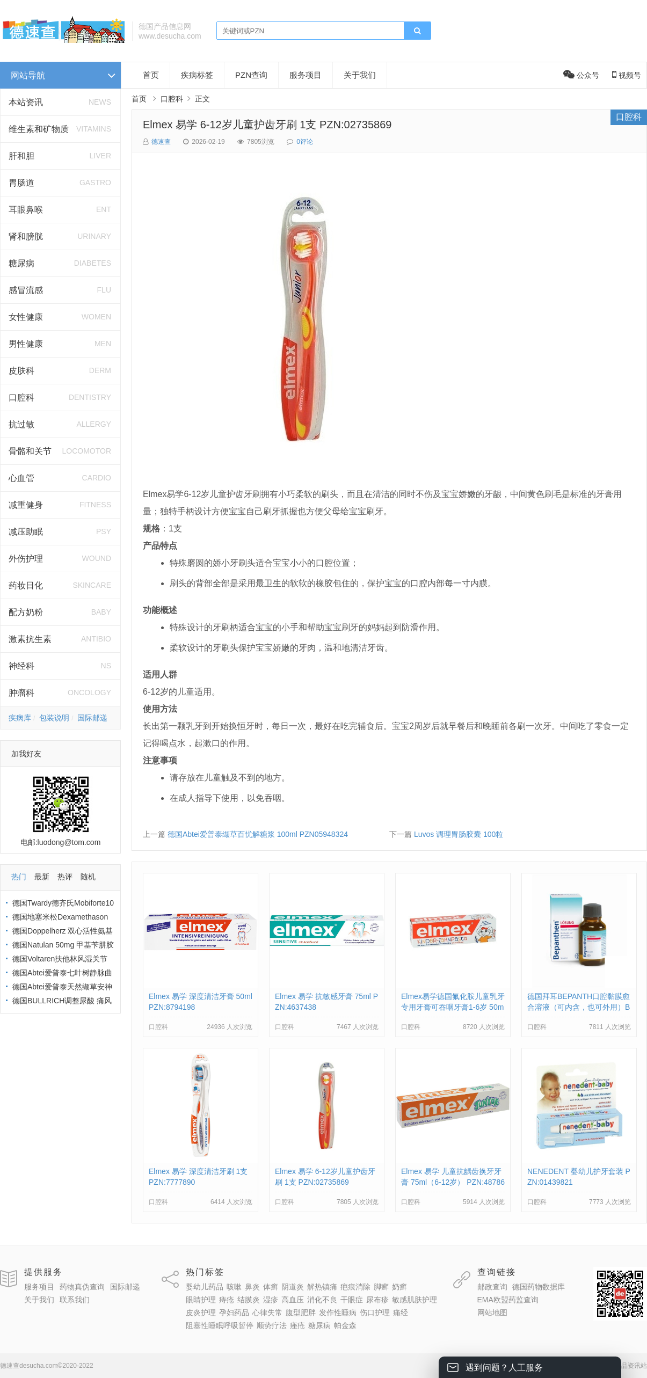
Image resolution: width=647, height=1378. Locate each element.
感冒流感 (26, 290)
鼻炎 (252, 1286)
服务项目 (305, 74)
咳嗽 (234, 1286)
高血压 (292, 1299)
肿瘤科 (21, 692)
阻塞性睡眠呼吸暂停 (219, 1325)
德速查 (161, 141)
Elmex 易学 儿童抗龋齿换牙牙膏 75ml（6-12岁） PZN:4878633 (453, 1182)
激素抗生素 (30, 639)
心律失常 (267, 1312)
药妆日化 (26, 585)
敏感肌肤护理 (414, 1299)
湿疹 (270, 1299)
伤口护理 (375, 1312)
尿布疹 (377, 1299)
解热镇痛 (322, 1286)
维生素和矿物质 (39, 129)
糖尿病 (21, 263)
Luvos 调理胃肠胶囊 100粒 (459, 834)
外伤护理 (26, 558)
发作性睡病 (338, 1312)
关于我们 (360, 74)
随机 (88, 876)
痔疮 (226, 1299)
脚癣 (381, 1286)
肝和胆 (21, 156)
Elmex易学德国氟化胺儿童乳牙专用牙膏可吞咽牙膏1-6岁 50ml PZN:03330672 (453, 1007)
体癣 (270, 1286)
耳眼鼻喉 (26, 209)
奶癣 (399, 1286)
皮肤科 (21, 370)
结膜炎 (248, 1299)
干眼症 (351, 1299)
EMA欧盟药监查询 (508, 1299)
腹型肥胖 (301, 1312)
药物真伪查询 (82, 1286)
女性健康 (26, 317)
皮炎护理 (201, 1312)
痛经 (400, 1312)
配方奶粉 (26, 612)
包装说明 (54, 717)
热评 (64, 876)
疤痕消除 (355, 1286)
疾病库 (20, 717)
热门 (18, 876)
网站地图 (492, 1312)
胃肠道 (21, 182)
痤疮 (297, 1325)
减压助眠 (26, 531)
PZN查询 (251, 74)
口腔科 (21, 397)
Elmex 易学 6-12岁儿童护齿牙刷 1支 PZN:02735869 (267, 124)
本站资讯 (26, 102)
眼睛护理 (201, 1299)
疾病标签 (197, 74)
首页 (151, 74)
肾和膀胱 (26, 236)
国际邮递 (92, 717)
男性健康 (26, 343)
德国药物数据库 (538, 1286)
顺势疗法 (272, 1325)
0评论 (304, 141)
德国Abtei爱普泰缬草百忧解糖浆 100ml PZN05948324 (258, 834)
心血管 (21, 478)
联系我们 (75, 1299)
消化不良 (322, 1299)
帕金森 (345, 1325)
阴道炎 (292, 1286)
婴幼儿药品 (204, 1286)
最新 (41, 876)
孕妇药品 (234, 1312)
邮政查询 (492, 1286)
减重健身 (26, 504)
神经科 (21, 665)
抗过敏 (21, 424)
